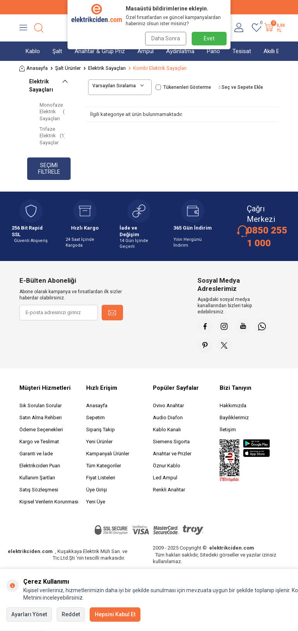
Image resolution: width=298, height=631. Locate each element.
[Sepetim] (274, 28)
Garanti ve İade (36, 454)
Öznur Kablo (166, 466)
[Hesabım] (239, 28)
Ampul (145, 51)
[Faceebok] (205, 326)
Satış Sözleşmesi (38, 490)
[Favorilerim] (256, 28)
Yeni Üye (95, 502)
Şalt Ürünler (68, 68)
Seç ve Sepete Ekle (241, 87)
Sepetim (95, 418)
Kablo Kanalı (167, 430)
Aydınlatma (180, 51)
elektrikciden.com (30, 552)
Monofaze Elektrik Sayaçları (52, 111)
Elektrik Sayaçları (107, 68)
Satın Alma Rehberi (40, 418)
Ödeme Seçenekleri (41, 430)
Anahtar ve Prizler (172, 454)
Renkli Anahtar (169, 490)
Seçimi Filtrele (49, 168)
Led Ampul (165, 478)
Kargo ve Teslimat (39, 442)
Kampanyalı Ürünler (107, 454)
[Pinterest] (205, 346)
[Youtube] (244, 326)
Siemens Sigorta (171, 442)
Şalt (57, 51)
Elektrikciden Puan (39, 466)
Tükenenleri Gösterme (183, 87)
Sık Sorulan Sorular (40, 406)
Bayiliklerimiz (234, 418)
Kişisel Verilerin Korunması (48, 502)
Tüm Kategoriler (103, 466)
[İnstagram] (224, 326)
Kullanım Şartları (37, 478)
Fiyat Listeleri (100, 478)
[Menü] (23, 28)
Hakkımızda (233, 406)
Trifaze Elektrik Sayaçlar (52, 135)
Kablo (33, 51)
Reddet (71, 614)
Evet (209, 38)
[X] (224, 346)
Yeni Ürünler (99, 442)
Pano (213, 51)
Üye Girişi (96, 490)
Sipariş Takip (100, 430)
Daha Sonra (165, 38)
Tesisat (241, 51)
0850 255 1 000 (267, 236)
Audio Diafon (168, 418)
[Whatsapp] (263, 326)
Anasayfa (33, 68)
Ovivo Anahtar (168, 406)
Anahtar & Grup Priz (99, 51)
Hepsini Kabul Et (115, 614)
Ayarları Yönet (29, 614)
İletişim (228, 430)
